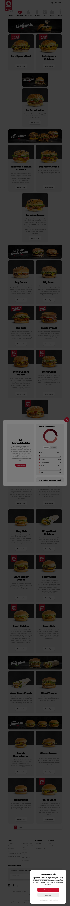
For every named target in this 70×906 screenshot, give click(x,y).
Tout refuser (48, 895)
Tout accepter (48, 890)
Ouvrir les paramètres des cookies (48, 900)
